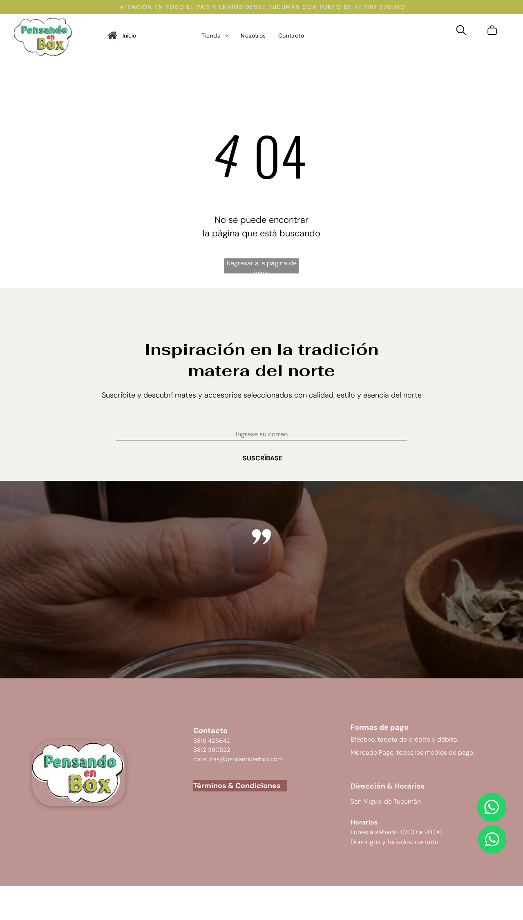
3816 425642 (211, 741)
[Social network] (87, 830)
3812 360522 (211, 750)
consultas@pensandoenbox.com (238, 759)
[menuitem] (215, 35)
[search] (461, 31)
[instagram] (44, 830)
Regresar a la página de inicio (262, 266)
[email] (65, 830)
